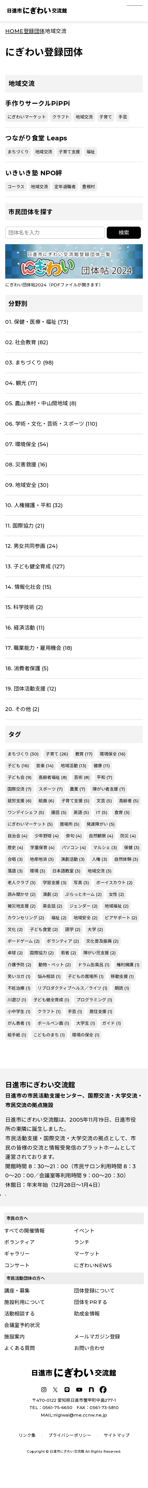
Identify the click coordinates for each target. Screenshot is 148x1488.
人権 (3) (99, 859)
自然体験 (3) (126, 859)
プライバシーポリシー (69, 1451)
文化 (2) (15, 929)
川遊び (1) (17, 999)
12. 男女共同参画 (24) (31, 546)
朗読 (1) (122, 988)
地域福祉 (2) (117, 906)
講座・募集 (17, 1306)
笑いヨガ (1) (19, 976)
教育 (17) (84, 754)
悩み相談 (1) (49, 976)
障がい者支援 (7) (109, 789)
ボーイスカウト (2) (114, 882)
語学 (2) (72, 929)
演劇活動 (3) (73, 859)
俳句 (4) (74, 835)
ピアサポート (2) (121, 917)
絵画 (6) (46, 800)
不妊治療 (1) (19, 988)
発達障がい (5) (101, 824)
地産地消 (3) (42, 859)
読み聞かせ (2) (22, 894)
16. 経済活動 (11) (25, 627)
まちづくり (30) (23, 754)
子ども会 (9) (20, 777)
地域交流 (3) (100, 871)
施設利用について (24, 1318)
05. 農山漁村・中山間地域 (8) (41, 403)
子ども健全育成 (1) (51, 999)
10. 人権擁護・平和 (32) (34, 505)
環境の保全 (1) (85, 1034)
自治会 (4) (18, 835)
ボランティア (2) (63, 941)
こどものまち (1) (49, 1034)
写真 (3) (81, 882)
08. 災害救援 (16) (26, 464)
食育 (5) (122, 812)
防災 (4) (128, 835)
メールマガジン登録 (97, 1352)
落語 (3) (15, 871)
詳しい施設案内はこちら (40, 1203)
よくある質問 (19, 1364)
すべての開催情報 (24, 1246)
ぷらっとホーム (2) (83, 894)
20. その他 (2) (22, 709)
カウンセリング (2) (26, 917)
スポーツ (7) (51, 789)
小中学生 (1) (19, 1011)
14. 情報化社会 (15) (28, 587)
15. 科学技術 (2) (24, 607)
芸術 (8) (82, 777)
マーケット (87, 1269)
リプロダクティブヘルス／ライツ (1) (73, 988)
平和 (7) (104, 777)
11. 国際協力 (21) (24, 525)
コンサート (17, 1281)
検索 (124, 232)
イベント (84, 1246)
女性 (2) (116, 894)
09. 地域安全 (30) (27, 485)
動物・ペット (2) (54, 964)
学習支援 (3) (55, 882)
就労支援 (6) (20, 800)
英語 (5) (81, 812)
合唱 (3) (15, 859)
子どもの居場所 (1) (86, 976)
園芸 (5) (59, 812)
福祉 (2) (59, 917)
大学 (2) (95, 929)
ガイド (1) (111, 1023)
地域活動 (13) (74, 765)
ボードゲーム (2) (24, 941)
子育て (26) (57, 754)
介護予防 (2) (19, 964)
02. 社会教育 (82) (26, 342)
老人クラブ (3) (22, 882)
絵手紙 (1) (17, 1034)
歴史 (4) (15, 847)
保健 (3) (131, 847)
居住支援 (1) (101, 1011)
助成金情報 (87, 1329)
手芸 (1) (75, 1011)
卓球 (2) (15, 952)
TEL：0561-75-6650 (51, 1423)
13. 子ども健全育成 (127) (35, 566)
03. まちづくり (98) (29, 362)
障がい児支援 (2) (99, 952)
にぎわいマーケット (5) (30, 824)
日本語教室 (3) (66, 871)
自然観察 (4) (101, 835)
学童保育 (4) (42, 847)
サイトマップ (116, 1451)
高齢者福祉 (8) (53, 777)
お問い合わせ (89, 1364)
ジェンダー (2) (83, 906)
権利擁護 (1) (128, 964)
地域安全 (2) (86, 917)
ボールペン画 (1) (53, 1023)
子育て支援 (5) (75, 800)
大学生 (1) (85, 1023)
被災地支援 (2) (22, 906)
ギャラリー (17, 1269)
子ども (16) (18, 765)
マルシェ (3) (105, 847)
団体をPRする (90, 1318)
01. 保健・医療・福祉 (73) (36, 322)
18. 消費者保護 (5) (27, 668)
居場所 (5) (70, 824)
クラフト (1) (49, 1011)
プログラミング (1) (94, 999)
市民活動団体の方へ (25, 1294)
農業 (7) (77, 789)
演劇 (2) (50, 894)
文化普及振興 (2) (102, 941)
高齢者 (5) (129, 800)
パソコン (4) (74, 847)
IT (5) (101, 812)
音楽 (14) (45, 765)
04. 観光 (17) (21, 383)
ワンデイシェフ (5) (26, 812)
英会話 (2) (53, 906)
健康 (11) (102, 765)
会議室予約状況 (22, 1341)
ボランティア (19, 1258)
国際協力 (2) (42, 952)
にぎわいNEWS (93, 1281)
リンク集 (27, 1451)
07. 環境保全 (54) (26, 444)
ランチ (81, 1258)
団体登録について (94, 1306)
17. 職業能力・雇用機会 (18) (38, 648)
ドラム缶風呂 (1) (93, 964)
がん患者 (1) (19, 1023)
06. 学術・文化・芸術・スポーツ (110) (51, 423)
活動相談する (19, 1329)
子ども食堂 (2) (44, 929)
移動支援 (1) (122, 976)
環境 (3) (37, 871)
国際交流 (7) (20, 789)
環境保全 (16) (113, 754)
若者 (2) (68, 952)
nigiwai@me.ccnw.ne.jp (80, 1430)
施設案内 (14, 1352)
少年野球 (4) (47, 835)
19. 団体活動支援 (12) (30, 688)
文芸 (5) (104, 800)
